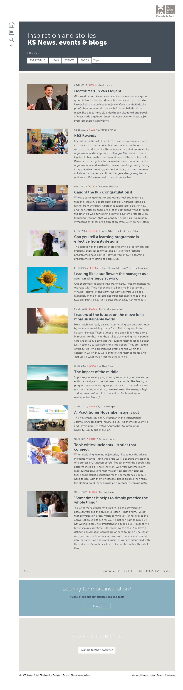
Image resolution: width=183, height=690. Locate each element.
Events (69, 60)
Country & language (166, 675)
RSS (26, 571)
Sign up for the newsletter (97, 650)
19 (147, 571)
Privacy (66, 675)
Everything (38, 60)
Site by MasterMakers (80, 675)
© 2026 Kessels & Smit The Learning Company (40, 675)
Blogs (84, 60)
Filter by (32, 53)
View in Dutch (105, 85)
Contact (136, 675)
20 (152, 571)
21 (158, 571)
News (55, 60)
